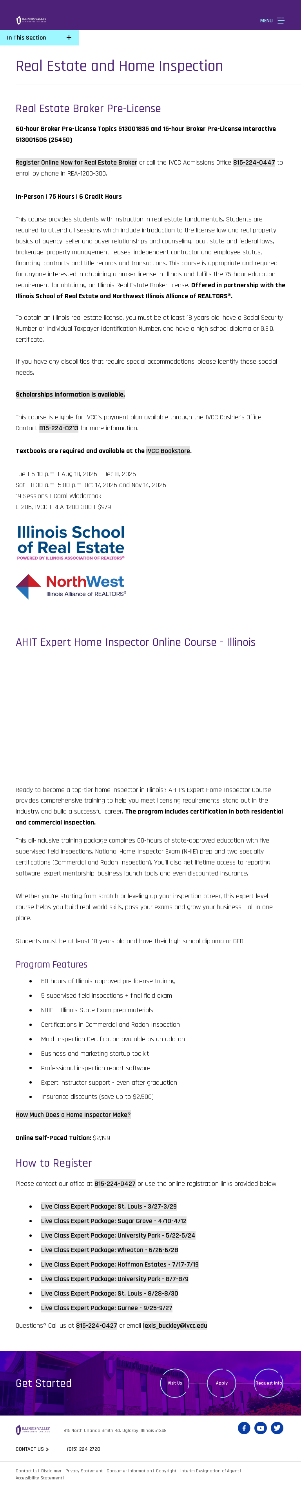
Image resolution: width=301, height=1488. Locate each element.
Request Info (269, 1383)
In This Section (26, 38)
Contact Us (26, 1471)
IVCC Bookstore (168, 450)
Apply (222, 1383)
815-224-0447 (254, 162)
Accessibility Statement (39, 1478)
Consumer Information (129, 1471)
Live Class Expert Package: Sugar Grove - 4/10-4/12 (114, 1220)
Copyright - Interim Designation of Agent (197, 1471)
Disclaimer (51, 1471)
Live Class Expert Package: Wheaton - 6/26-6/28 (109, 1249)
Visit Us (175, 1383)
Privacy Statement (84, 1471)
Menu (266, 20)
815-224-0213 (58, 428)
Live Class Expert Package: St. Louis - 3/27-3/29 (109, 1206)
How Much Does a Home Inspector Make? (73, 1114)
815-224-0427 (115, 1183)
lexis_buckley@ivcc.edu (175, 1325)
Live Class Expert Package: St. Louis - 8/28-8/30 (109, 1293)
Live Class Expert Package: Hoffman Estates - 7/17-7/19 (120, 1264)
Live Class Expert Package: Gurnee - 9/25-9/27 (106, 1307)
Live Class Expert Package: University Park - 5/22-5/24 (118, 1235)
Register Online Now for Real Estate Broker (76, 162)
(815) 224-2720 (83, 1449)
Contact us (30, 1449)
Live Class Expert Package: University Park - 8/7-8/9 (115, 1278)
